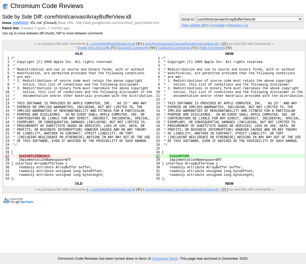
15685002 (20, 23)
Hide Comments (212, 48)
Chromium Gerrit (165, 258)
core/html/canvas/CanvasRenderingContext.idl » (183, 44)
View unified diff (193, 25)
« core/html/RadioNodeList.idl (112, 44)
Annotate (218, 25)
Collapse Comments (174, 48)
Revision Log (238, 25)
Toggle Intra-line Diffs (93, 48)
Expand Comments (133, 48)
